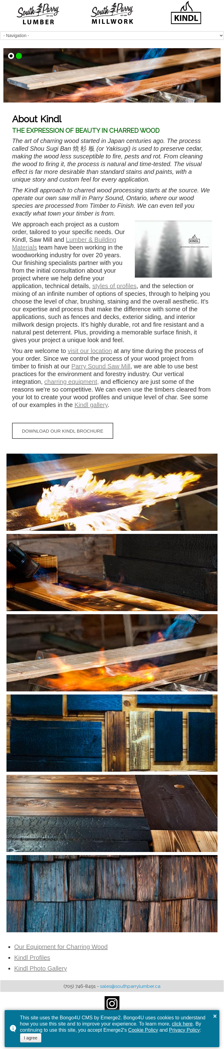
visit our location (90, 350)
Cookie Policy (143, 1030)
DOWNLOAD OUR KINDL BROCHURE (62, 431)
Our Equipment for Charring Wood (61, 946)
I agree (31, 1037)
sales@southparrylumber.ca (130, 986)
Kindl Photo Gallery (40, 968)
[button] (11, 56)
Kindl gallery (90, 404)
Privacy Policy (184, 1030)
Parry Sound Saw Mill (100, 366)
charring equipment (70, 381)
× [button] (215, 1016)
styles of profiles (114, 286)
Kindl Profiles (32, 957)
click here (182, 1023)
